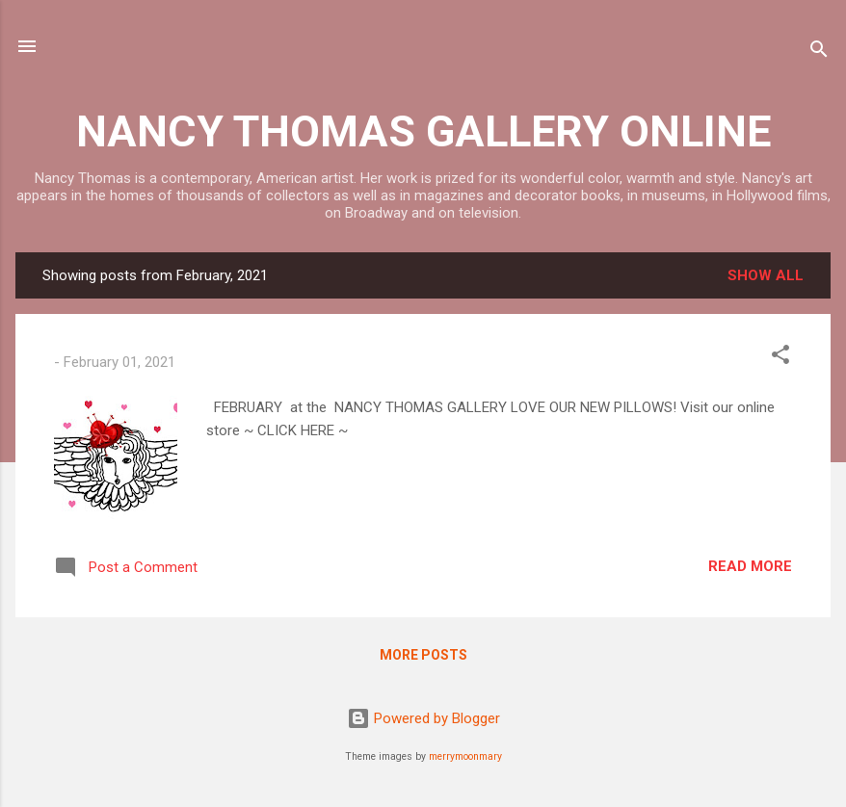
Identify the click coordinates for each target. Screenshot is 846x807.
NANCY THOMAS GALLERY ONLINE (423, 131)
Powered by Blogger (423, 718)
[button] (780, 358)
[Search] (819, 52)
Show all (765, 275)
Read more (750, 566)
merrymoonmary (465, 756)
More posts (423, 655)
